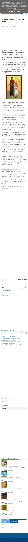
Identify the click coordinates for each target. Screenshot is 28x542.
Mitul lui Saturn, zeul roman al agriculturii (11, 488)
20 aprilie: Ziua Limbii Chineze (8, 343)
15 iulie (11, 24)
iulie (23, 24)
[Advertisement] (14, 39)
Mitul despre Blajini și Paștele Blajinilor (10, 466)
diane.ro (17, 540)
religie (7, 26)
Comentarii (5, 401)
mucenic (3, 26)
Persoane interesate (14, 520)
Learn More (12, 11)
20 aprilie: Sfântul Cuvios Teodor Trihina (10, 338)
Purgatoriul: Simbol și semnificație (9, 499)
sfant (14, 26)
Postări (4, 398)
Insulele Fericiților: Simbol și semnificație (10, 477)
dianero (19, 24)
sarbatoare (11, 26)
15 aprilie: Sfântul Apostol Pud (8, 511)
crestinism (16, 24)
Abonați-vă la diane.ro (5, 520)
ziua (16, 26)
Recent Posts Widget (4, 516)
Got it (18, 11)
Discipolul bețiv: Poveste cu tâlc (8, 340)
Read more (10, 470)
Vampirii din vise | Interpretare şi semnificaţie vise (12, 341)
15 (8, 24)
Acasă (2, 17)
